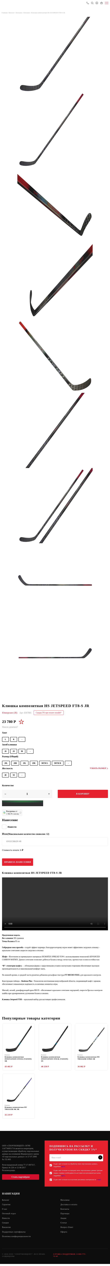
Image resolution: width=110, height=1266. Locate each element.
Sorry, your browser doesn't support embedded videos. (55, 903)
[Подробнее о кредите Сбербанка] (20, 813)
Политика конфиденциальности (17, 1238)
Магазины (65, 1201)
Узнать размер (99, 768)
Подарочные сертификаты (14, 1234)
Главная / (5, 13)
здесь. (63, 1168)
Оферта (63, 1234)
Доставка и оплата (69, 1206)
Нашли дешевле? (10, 727)
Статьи (63, 1224)
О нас (4, 1211)
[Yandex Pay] (22, 803)
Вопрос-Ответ (67, 1229)
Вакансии (6, 1229)
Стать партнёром (20, 1178)
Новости (6, 1220)
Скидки (5, 1224)
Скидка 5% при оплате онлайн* (49, 713)
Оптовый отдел (9, 1215)
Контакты (65, 1211)
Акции (63, 1220)
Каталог (5, 1201)
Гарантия (6, 1206)
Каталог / (12, 13)
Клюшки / (20, 13)
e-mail (99, 1181)
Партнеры (65, 1215)
